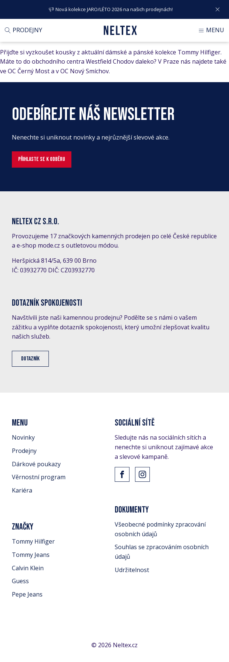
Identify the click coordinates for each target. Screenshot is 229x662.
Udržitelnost (132, 570)
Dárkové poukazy (36, 464)
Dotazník (30, 358)
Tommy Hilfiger (33, 541)
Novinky (23, 437)
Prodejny (24, 451)
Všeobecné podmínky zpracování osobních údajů (160, 529)
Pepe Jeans (27, 594)
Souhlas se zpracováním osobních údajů (162, 552)
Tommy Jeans (31, 555)
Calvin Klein (28, 568)
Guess (20, 581)
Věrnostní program (38, 477)
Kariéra (22, 490)
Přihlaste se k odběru (41, 159)
